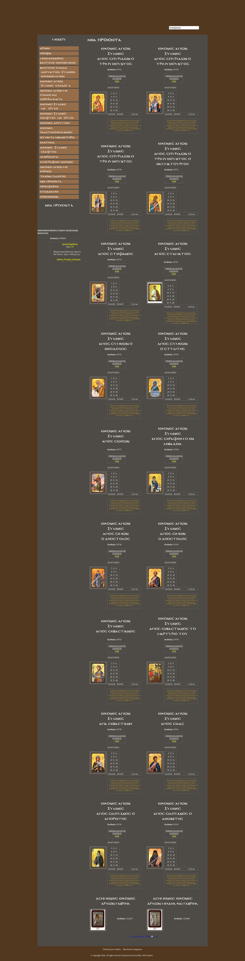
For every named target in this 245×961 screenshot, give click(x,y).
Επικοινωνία (49, 197)
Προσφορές (49, 186)
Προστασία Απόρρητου (132, 949)
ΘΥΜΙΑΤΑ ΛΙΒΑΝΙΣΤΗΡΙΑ (57, 137)
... (154, 936)
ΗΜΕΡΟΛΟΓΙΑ (49, 157)
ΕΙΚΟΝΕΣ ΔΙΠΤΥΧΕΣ (55, 123)
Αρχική (45, 48)
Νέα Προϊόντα (51, 181)
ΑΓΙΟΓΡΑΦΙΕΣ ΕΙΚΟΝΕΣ (56, 162)
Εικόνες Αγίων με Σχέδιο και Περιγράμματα (53, 95)
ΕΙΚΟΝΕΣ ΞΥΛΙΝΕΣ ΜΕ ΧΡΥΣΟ (56, 106)
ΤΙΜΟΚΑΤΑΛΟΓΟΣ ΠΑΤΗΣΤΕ (117, 77)
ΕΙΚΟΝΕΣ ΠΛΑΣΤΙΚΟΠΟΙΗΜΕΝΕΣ (56, 130)
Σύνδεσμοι (49, 192)
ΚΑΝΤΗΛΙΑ (47, 142)
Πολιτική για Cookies (112, 949)
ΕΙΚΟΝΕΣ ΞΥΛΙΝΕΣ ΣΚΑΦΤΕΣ (53, 149)
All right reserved (113, 955)
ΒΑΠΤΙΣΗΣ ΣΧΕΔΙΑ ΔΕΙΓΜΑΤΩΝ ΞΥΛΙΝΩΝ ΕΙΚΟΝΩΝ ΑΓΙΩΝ (57, 72)
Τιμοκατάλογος (53, 176)
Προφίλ (45, 53)
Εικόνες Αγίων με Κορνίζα (53, 169)
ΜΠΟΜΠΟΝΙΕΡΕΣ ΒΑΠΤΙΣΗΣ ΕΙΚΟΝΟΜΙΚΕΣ (58, 60)
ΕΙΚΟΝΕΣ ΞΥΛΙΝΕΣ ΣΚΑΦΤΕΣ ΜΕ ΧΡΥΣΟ (57, 115)
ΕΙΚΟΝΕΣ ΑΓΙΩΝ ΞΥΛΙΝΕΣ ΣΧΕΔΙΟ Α (55, 83)
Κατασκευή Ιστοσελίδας (131, 955)
